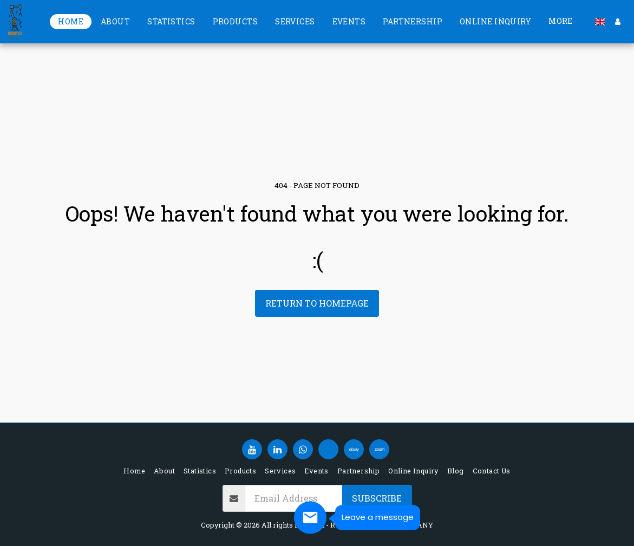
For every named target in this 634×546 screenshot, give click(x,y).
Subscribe (377, 498)
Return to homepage (317, 303)
